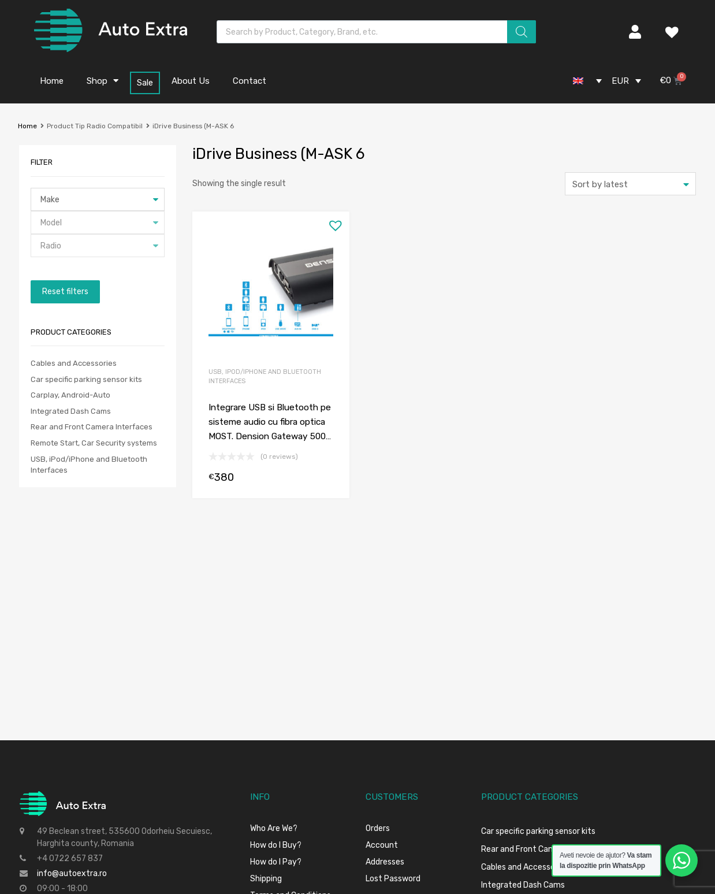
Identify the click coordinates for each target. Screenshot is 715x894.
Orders (378, 828)
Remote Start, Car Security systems (94, 443)
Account (382, 845)
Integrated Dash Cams (71, 411)
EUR (620, 81)
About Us (191, 81)
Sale (145, 82)
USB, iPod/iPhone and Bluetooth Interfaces (264, 376)
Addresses (385, 862)
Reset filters (65, 291)
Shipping (266, 879)
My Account (628, 31)
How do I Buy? (275, 845)
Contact (249, 81)
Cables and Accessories (74, 363)
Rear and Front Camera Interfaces (91, 426)
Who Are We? (273, 828)
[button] (332, 222)
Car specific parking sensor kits (86, 379)
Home (52, 81)
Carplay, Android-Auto (70, 395)
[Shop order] (630, 183)
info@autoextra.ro (72, 873)
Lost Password (393, 879)
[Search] (521, 31)
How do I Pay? (275, 862)
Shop (102, 81)
